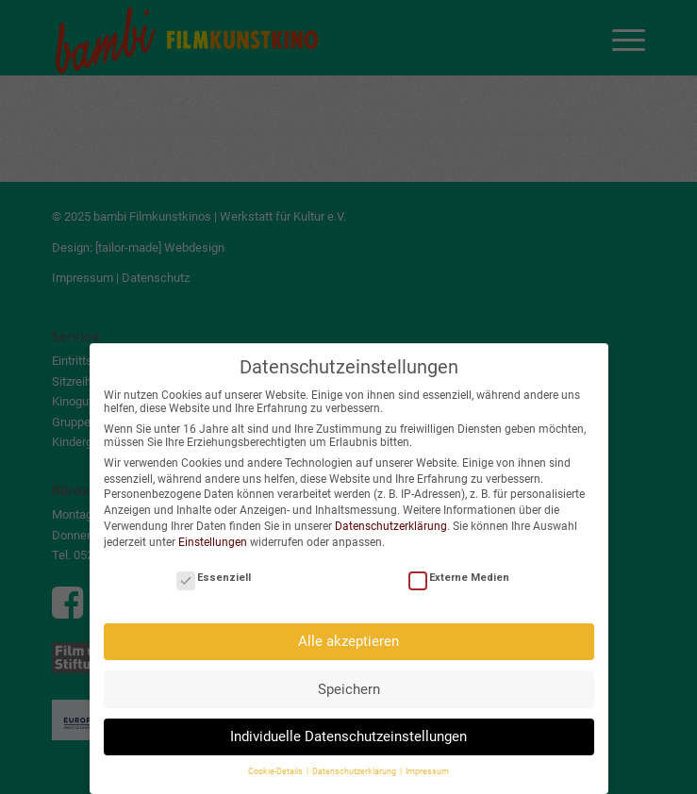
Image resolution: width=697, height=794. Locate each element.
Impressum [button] (427, 766)
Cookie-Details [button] (276, 766)
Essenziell (213, 573)
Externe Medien (458, 573)
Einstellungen (212, 537)
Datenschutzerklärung (391, 521)
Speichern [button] (349, 684)
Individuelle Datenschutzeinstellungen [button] (348, 731)
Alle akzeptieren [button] (348, 636)
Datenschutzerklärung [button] (355, 766)
